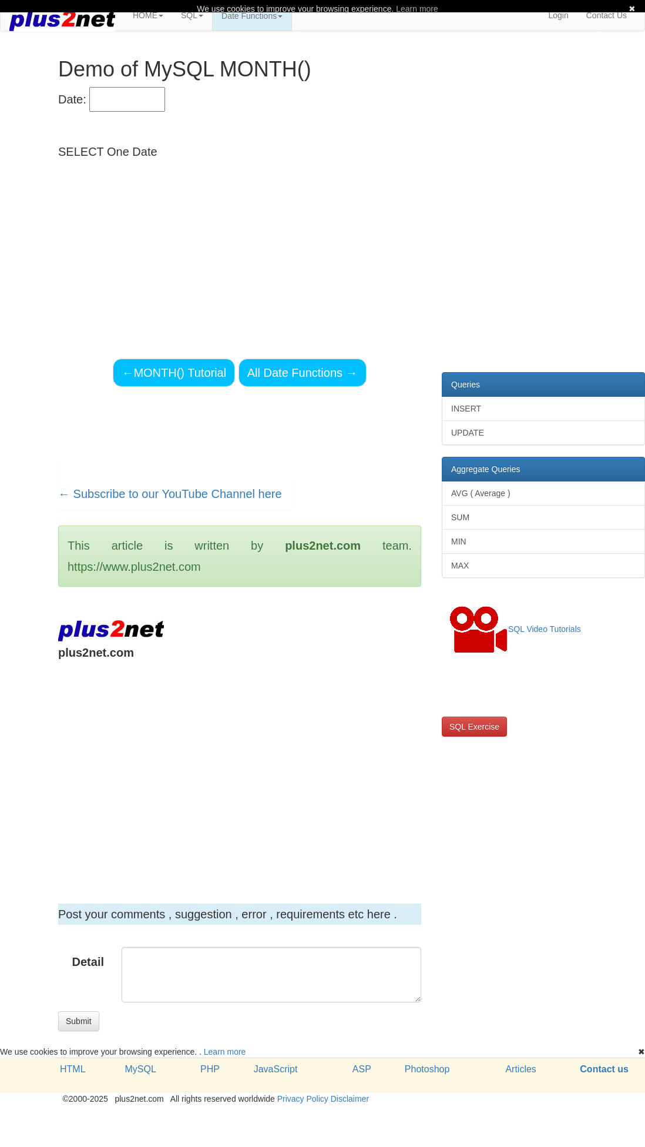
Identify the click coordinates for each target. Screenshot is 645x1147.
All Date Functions (302, 372)
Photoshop (427, 1069)
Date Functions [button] (252, 16)
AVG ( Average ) (480, 493)
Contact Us (606, 15)
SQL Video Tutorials (515, 630)
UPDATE (467, 432)
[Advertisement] (222, 766)
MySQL (140, 1069)
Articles (520, 1069)
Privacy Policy (302, 1098)
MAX (460, 565)
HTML (73, 1069)
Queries (465, 384)
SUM (460, 517)
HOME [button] (148, 15)
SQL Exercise (474, 726)
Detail (88, 961)
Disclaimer (350, 1098)
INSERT (466, 408)
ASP (361, 1069)
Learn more (225, 1051)
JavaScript (276, 1069)
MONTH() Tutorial (174, 372)
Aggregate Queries (485, 469)
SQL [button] (192, 15)
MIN (458, 541)
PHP (210, 1069)
